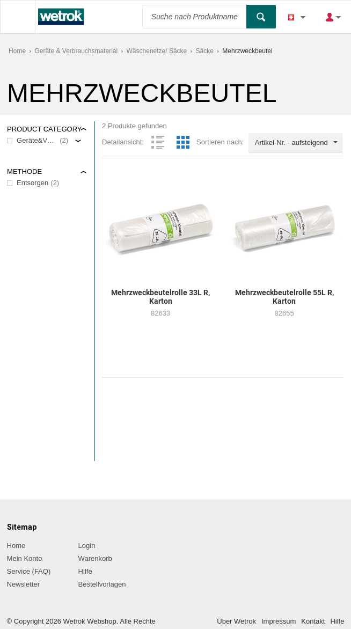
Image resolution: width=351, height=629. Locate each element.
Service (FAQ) (29, 571)
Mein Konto (24, 558)
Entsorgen (32, 183)
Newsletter (23, 584)
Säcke (205, 51)
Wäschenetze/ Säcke (157, 51)
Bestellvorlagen (102, 584)
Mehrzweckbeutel (247, 51)
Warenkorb (95, 558)
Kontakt (313, 621)
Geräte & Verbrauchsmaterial (76, 51)
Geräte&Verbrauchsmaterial (37, 140)
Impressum (278, 621)
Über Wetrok (236, 621)
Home (17, 51)
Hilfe (85, 571)
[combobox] (295, 142)
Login (87, 546)
